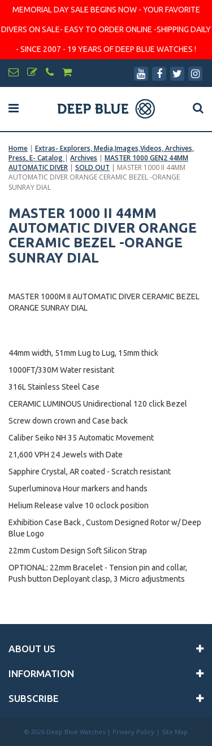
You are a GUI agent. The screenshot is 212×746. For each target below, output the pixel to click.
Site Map (175, 731)
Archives (83, 158)
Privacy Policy (133, 731)
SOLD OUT (92, 167)
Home (18, 148)
